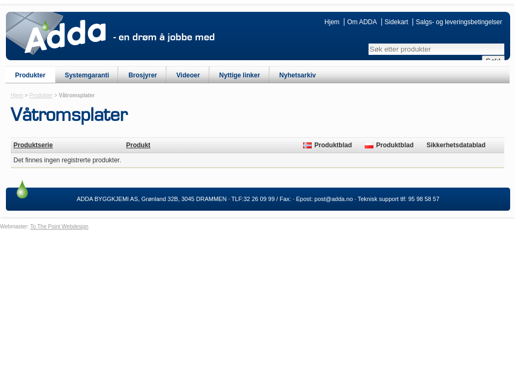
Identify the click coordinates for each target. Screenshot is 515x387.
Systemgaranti (87, 75)
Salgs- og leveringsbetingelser (459, 22)
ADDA (65, 36)
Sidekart (396, 22)
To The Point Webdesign (59, 227)
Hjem (332, 22)
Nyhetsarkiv (297, 75)
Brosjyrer (142, 75)
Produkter (30, 75)
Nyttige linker (239, 75)
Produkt (138, 145)
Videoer (188, 75)
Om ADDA (362, 22)
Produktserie (33, 145)
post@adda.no (333, 199)
